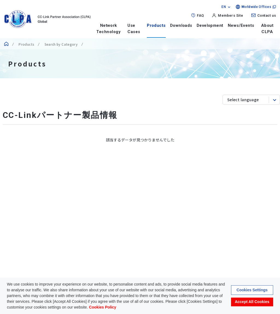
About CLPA (267, 28)
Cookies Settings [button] (252, 290)
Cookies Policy (102, 308)
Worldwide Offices (256, 7)
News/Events (241, 25)
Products (156, 25)
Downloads (181, 25)
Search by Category (60, 44)
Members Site (230, 15)
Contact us (266, 15)
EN (223, 6)
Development (210, 25)
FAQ (200, 15)
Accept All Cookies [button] (252, 302)
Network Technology (108, 28)
